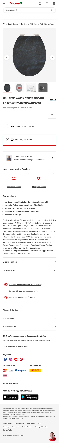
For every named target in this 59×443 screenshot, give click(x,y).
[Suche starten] (51, 10)
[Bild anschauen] (29, 55)
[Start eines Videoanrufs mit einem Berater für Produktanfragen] (29, 157)
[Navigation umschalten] (4, 3)
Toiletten (24, 24)
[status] (47, 3)
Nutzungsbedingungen (11, 427)
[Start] (4, 24)
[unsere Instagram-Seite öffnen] (10, 360)
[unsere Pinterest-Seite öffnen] (21, 360)
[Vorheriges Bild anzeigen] (6, 57)
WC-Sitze (33, 24)
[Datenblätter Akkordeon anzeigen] (29, 270)
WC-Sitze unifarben (47, 24)
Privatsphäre (19, 424)
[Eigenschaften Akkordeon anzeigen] (29, 262)
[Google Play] (29, 399)
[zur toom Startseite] (15, 3)
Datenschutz (7, 424)
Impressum (31, 424)
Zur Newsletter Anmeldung (16, 346)
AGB (39, 424)
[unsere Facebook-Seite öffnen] (5, 360)
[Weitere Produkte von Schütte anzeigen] (50, 102)
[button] (40, 3)
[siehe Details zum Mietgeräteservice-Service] (39, 180)
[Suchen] (28, 10)
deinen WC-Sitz (24, 253)
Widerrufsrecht (27, 427)
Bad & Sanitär (13, 24)
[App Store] (11, 399)
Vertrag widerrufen (41, 427)
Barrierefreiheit (8, 430)
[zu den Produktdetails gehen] (8, 107)
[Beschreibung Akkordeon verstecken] (29, 196)
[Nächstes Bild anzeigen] (52, 57)
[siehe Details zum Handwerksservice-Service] (14, 180)
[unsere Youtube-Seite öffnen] (15, 360)
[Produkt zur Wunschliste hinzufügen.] (52, 115)
